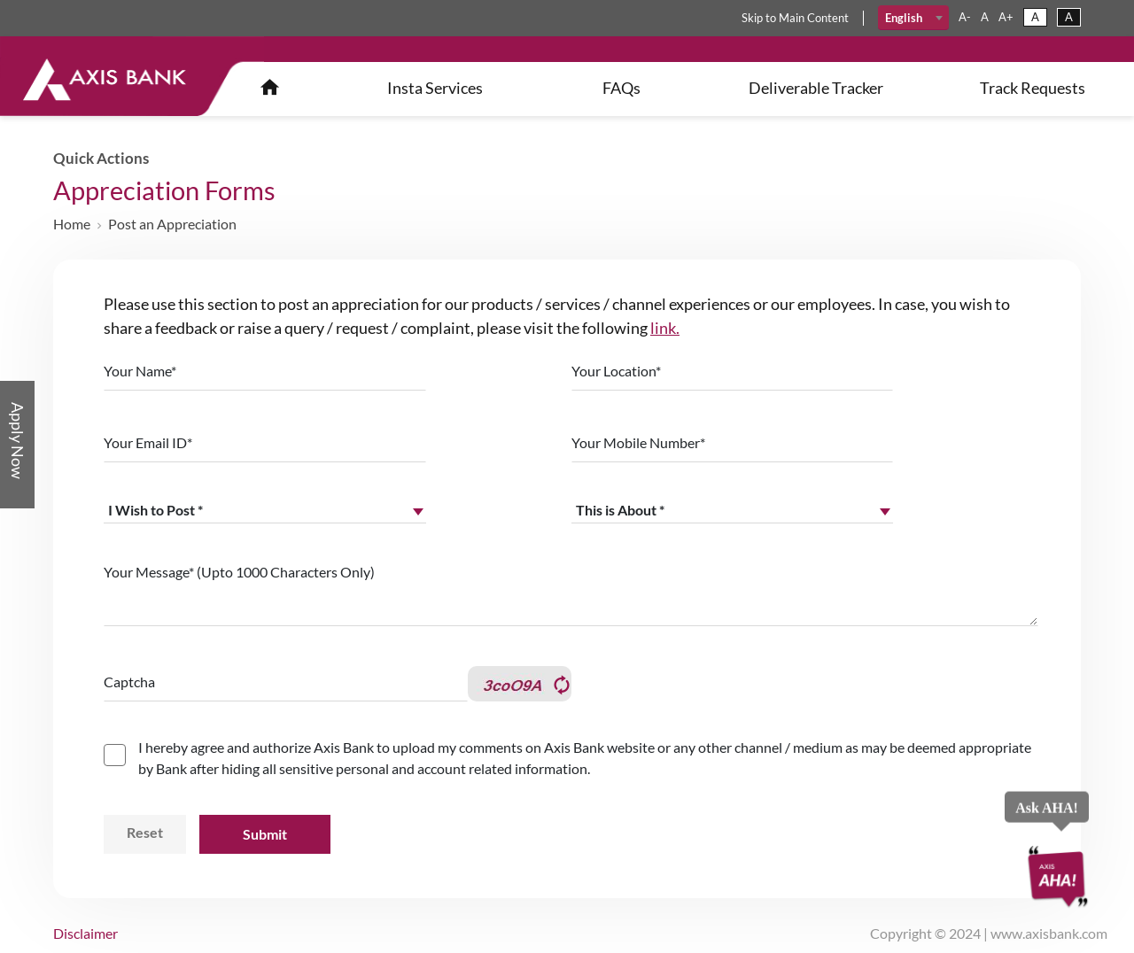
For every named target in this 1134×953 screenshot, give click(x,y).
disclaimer (85, 933)
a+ (1006, 17)
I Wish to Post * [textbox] (155, 509)
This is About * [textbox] (620, 509)
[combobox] (914, 17)
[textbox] (914, 17)
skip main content (795, 18)
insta (435, 87)
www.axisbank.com (1048, 933)
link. (665, 327)
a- (965, 17)
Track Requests (1032, 87)
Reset (145, 832)
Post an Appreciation (172, 223)
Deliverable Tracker (816, 87)
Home (71, 223)
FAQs (621, 87)
